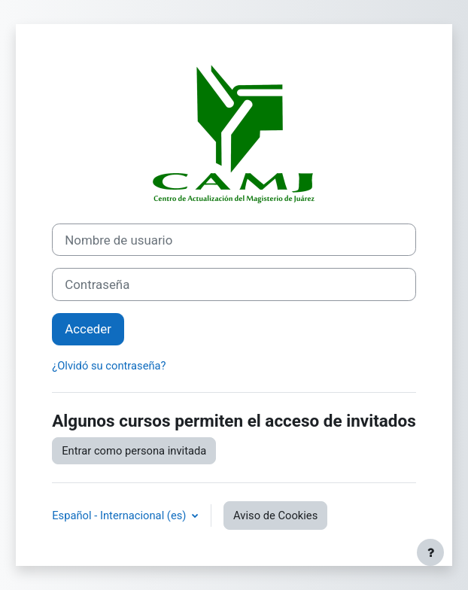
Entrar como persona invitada (134, 451)
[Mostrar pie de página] (430, 552)
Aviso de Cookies (275, 515)
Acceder (88, 328)
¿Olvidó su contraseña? (109, 366)
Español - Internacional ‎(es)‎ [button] (120, 515)
